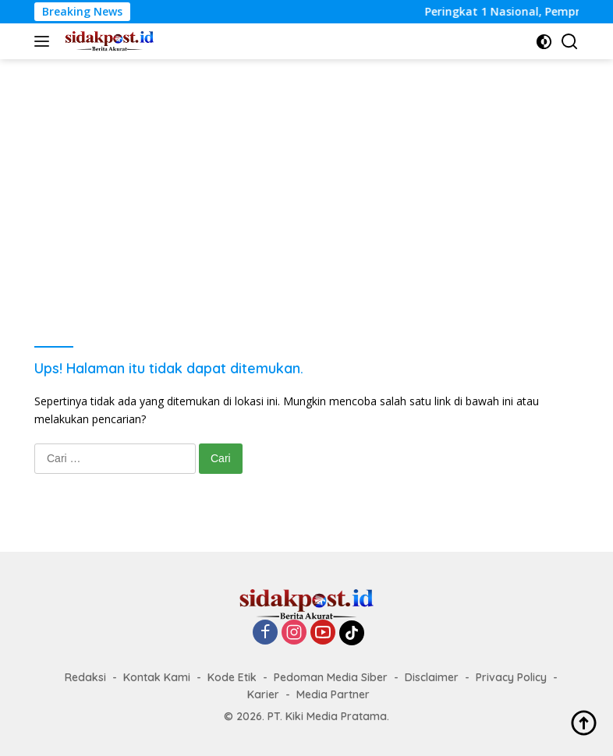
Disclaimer (432, 677)
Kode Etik (232, 677)
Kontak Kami (156, 677)
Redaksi (85, 677)
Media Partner (333, 694)
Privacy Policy (511, 677)
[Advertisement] (306, 176)
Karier (263, 694)
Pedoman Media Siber (331, 677)
